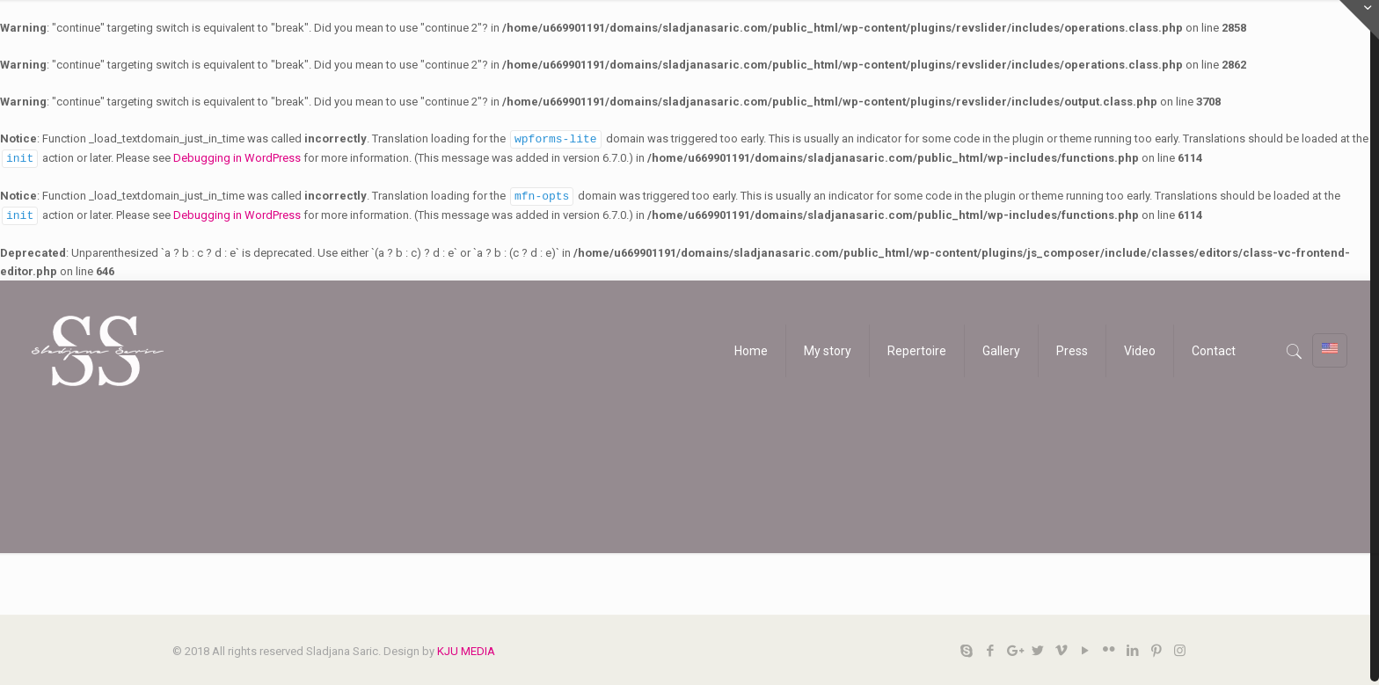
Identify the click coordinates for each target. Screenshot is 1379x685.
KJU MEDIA (466, 647)
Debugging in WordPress (237, 157)
